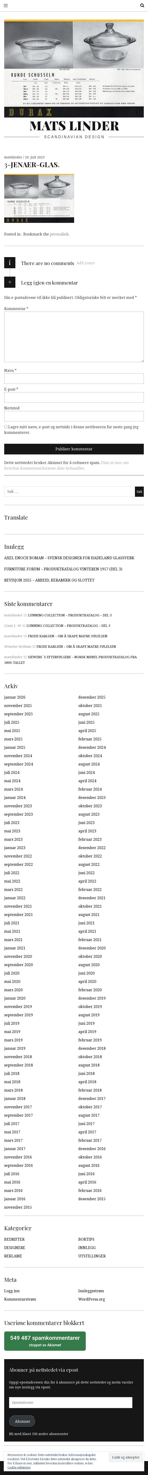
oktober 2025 (90, 705)
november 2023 (18, 806)
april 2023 (87, 831)
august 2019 (89, 1015)
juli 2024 (11, 772)
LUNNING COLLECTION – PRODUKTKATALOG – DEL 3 (70, 615)
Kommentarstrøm (20, 1299)
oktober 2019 (90, 1006)
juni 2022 (86, 873)
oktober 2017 (90, 1107)
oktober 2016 (90, 1157)
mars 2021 (13, 940)
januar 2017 (14, 1149)
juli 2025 (11, 722)
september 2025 (18, 714)
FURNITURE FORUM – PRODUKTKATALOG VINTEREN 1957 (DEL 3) (63, 569)
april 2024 (87, 781)
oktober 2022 (90, 856)
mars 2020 (13, 990)
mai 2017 (12, 1132)
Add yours (85, 263)
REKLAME (13, 1256)
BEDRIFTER (14, 1239)
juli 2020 (11, 973)
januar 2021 (14, 948)
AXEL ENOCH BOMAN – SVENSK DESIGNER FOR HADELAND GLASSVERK (69, 558)
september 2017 (18, 1115)
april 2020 (87, 981)
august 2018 (89, 1065)
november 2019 (18, 1006)
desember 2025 (92, 697)
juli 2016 (11, 1174)
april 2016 (87, 1182)
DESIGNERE (14, 1248)
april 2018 (87, 1082)
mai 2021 (12, 931)
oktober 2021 (90, 906)
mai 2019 (12, 1032)
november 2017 (18, 1107)
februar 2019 (90, 1040)
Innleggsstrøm (91, 1291)
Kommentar (16, 309)
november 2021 (18, 906)
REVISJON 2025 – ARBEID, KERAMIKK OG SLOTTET (49, 580)
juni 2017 (86, 1124)
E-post (11, 389)
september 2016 (18, 1165)
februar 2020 (90, 990)
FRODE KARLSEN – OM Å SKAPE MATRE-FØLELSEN (67, 636)
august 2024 (89, 764)
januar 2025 (14, 747)
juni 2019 (86, 1023)
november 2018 (18, 1057)
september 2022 (18, 864)
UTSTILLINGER (92, 1256)
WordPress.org (91, 1299)
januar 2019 (14, 1048)
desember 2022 (92, 848)
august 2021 (89, 914)
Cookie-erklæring (19, 1467)
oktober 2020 (90, 956)
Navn (10, 370)
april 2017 (87, 1132)
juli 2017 (11, 1124)
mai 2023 (12, 831)
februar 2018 (90, 1090)
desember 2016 (92, 1149)
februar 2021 (90, 940)
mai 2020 (12, 981)
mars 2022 (13, 889)
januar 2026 (14, 697)
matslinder (13, 157)
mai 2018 (12, 1082)
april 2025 (87, 731)
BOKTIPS (86, 1239)
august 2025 (89, 714)
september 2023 (18, 814)
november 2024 (18, 756)
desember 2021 (92, 898)
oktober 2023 (90, 806)
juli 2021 (11, 923)
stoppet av (45, 1340)
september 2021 (18, 914)
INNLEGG (87, 1248)
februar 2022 (90, 889)
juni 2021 (86, 923)
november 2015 (18, 1207)
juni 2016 (86, 1174)
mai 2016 (12, 1182)
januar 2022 (14, 898)
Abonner (22, 1421)
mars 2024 (13, 789)
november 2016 (18, 1157)
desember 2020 (92, 948)
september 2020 (18, 965)
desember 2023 (92, 797)
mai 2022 (12, 881)
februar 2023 (90, 839)
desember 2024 (92, 747)
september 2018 (18, 1065)
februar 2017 (90, 1140)
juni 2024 (86, 772)
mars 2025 (13, 739)
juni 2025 (86, 722)
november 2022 (18, 856)
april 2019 (87, 1032)
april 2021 (87, 931)
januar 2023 (14, 848)
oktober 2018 (90, 1057)
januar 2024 (14, 797)
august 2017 (89, 1115)
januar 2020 (14, 998)
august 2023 (89, 814)
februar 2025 (90, 739)
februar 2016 (90, 1190)
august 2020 (89, 965)
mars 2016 (13, 1190)
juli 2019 (11, 1023)
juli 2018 (11, 1073)
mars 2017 (13, 1140)
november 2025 (18, 705)
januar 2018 (14, 1098)
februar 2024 (90, 789)
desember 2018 (92, 1048)
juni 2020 (86, 973)
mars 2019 (13, 1040)
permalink (59, 234)
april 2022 (87, 881)
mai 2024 (12, 781)
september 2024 (18, 764)
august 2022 (89, 864)
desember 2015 (92, 1199)
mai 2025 (12, 731)
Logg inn (12, 1291)
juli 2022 (11, 873)
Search (140, 5)
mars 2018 (13, 1090)
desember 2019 (92, 998)
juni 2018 (86, 1073)
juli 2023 (11, 823)
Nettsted (12, 408)
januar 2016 (14, 1199)
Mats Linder (74, 125)
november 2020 (18, 956)
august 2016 (89, 1165)
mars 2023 (13, 839)
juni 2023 (86, 823)
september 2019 (18, 1015)
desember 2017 (92, 1098)
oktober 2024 (90, 756)
